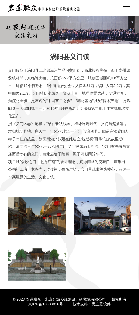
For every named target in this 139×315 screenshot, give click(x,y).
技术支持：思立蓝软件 (92, 304)
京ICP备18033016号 (45, 304)
